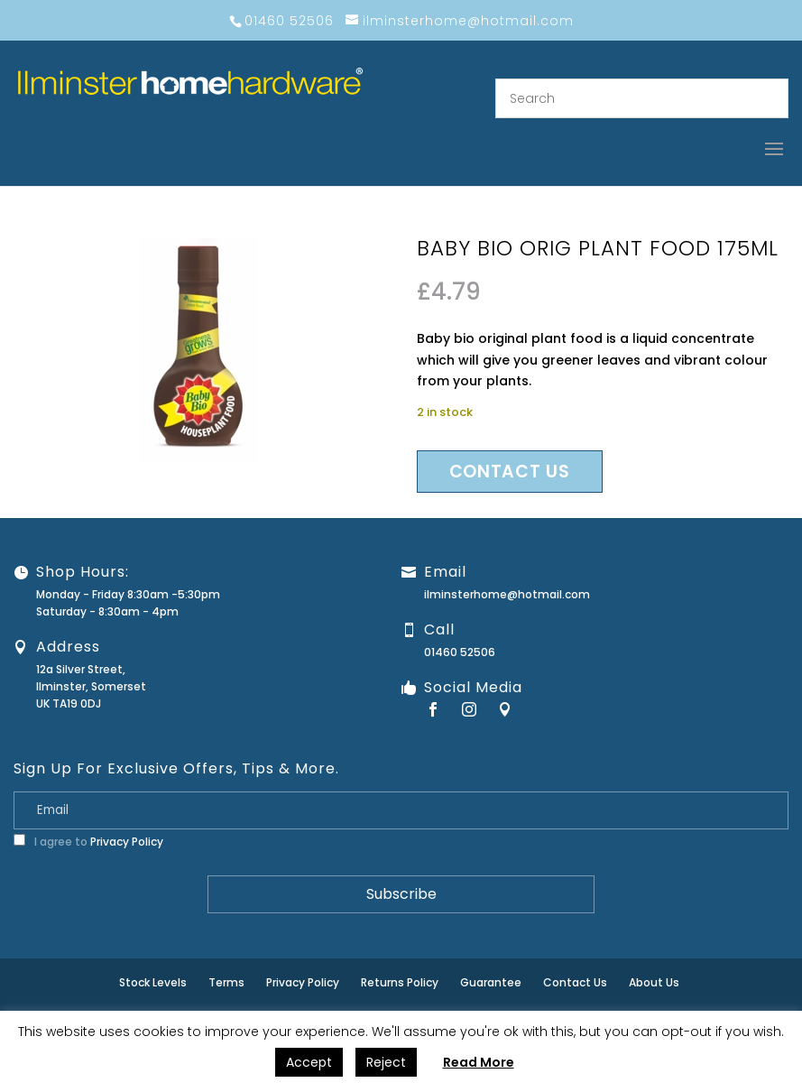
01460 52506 (459, 652)
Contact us (509, 471)
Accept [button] (309, 1062)
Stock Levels (153, 982)
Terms (226, 982)
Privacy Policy (126, 841)
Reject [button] (386, 1062)
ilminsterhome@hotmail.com (507, 594)
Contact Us (575, 982)
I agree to (88, 841)
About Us (654, 982)
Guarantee (490, 982)
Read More (478, 1062)
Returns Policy (399, 982)
